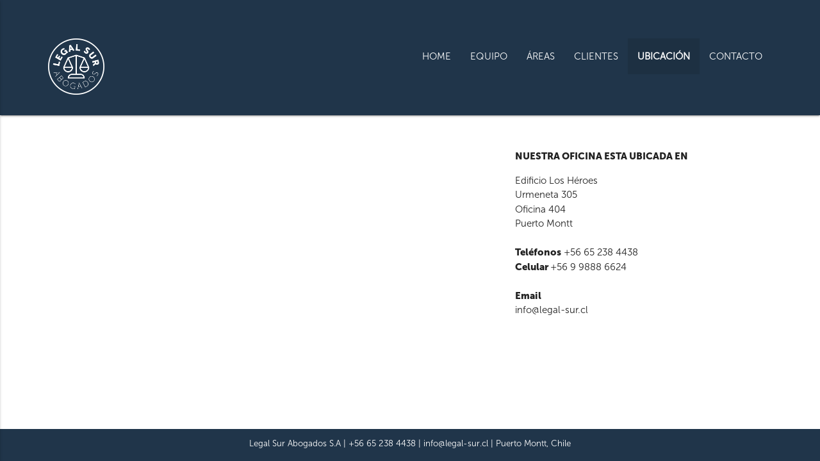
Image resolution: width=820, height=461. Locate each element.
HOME (436, 56)
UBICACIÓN (663, 56)
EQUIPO (488, 56)
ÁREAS (541, 56)
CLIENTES (596, 56)
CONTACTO (735, 56)
